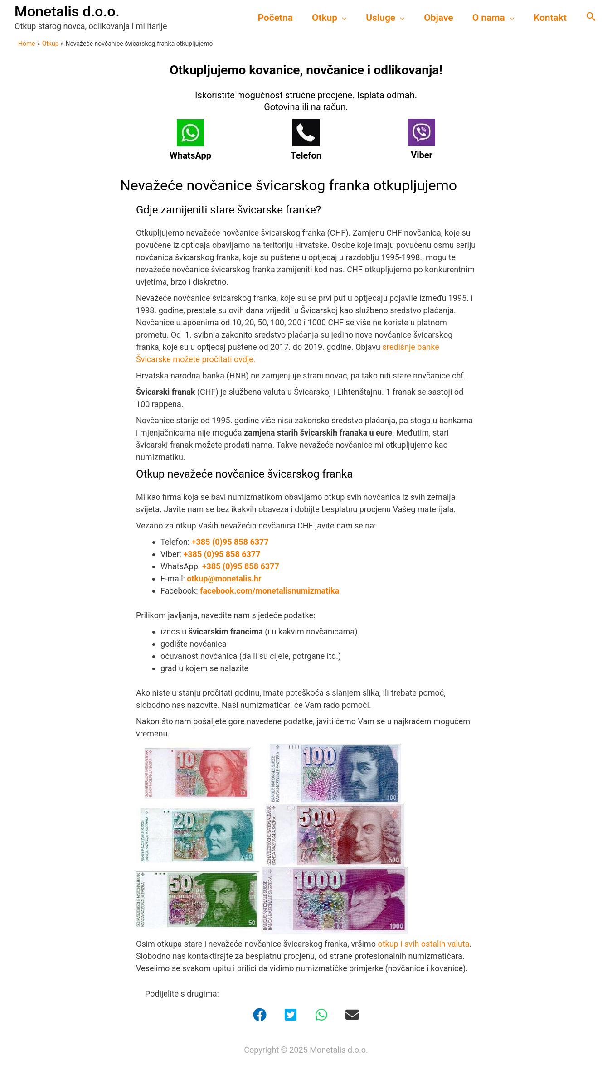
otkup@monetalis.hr (224, 578)
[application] (342, 17)
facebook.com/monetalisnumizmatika (269, 590)
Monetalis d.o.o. (67, 11)
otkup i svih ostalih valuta (423, 944)
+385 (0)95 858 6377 (230, 542)
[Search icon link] (591, 17)
